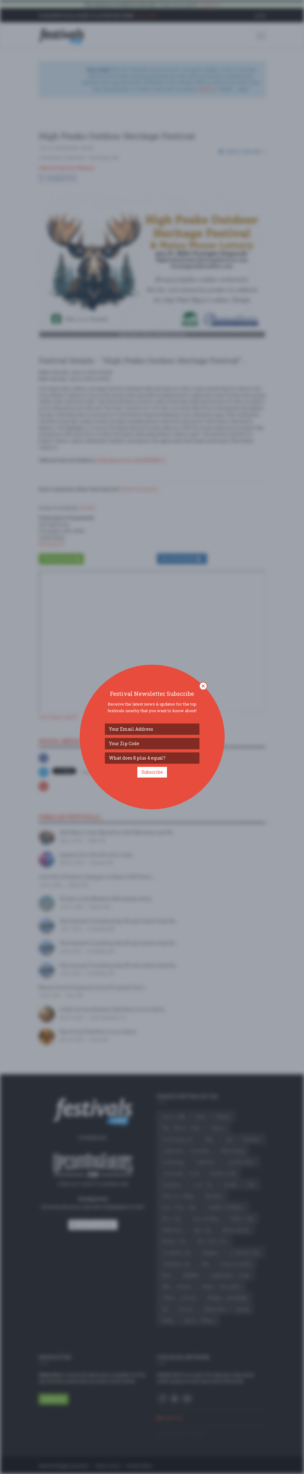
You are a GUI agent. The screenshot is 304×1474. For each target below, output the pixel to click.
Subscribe (152, 772)
